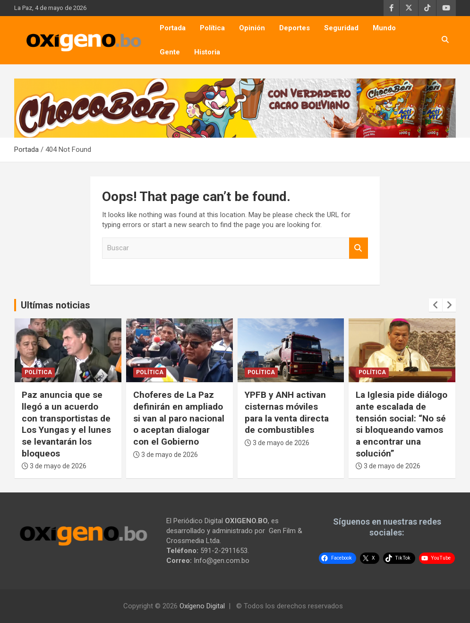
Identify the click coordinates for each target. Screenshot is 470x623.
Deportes (294, 28)
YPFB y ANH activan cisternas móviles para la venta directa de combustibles (287, 412)
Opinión (252, 28)
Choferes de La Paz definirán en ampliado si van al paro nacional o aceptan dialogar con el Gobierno (178, 418)
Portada (173, 28)
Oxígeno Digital (202, 606)
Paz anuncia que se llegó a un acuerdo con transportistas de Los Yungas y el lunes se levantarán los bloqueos (66, 423)
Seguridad (341, 28)
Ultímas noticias (55, 305)
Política (212, 28)
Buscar (358, 248)
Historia (207, 52)
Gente (170, 52)
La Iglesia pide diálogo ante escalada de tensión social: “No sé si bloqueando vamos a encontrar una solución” (401, 423)
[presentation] (435, 305)
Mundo (384, 28)
